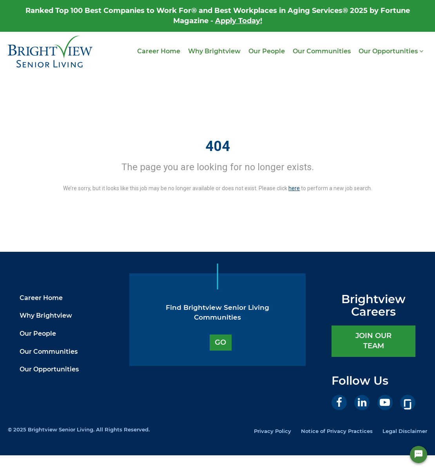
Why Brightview (214, 51)
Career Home (158, 51)
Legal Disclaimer (404, 431)
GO (220, 342)
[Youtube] (385, 402)
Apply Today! (238, 20)
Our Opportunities (391, 51)
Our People (266, 51)
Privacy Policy (272, 431)
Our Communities (322, 51)
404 (217, 146)
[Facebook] (339, 402)
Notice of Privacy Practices (337, 431)
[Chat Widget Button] (418, 457)
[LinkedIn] (362, 402)
